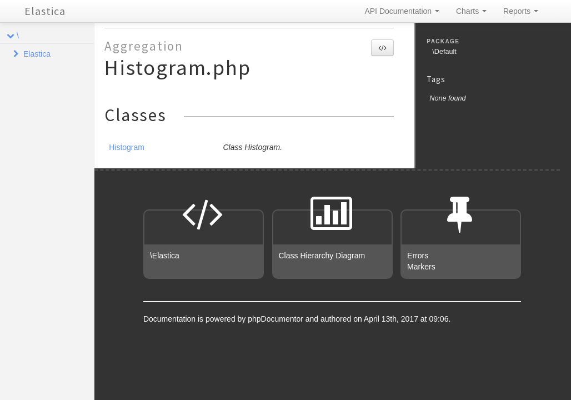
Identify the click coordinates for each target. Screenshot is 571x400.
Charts (471, 11)
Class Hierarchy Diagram (322, 255)
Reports (520, 11)
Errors (417, 255)
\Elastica (164, 255)
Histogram (126, 147)
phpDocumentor (276, 318)
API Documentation (401, 11)
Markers (421, 266)
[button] (382, 47)
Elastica (45, 11)
